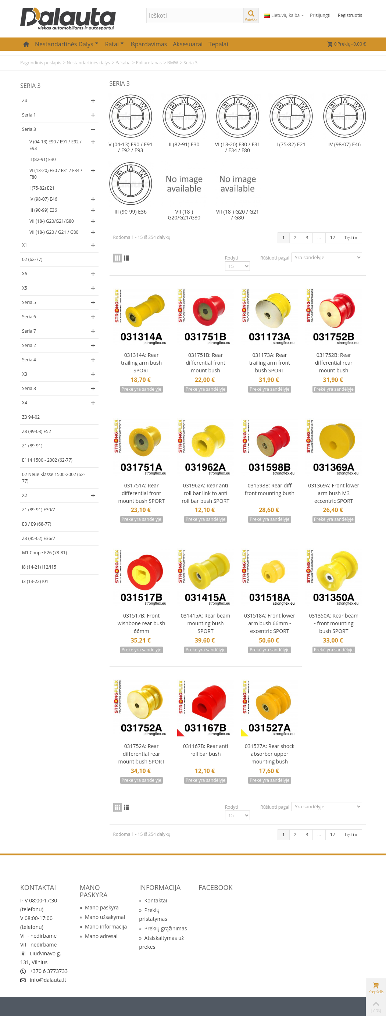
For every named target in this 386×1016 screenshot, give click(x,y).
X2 (24, 495)
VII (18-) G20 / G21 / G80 (53, 232)
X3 (24, 374)
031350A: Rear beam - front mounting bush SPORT (333, 623)
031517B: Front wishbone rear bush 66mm (141, 623)
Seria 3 (29, 129)
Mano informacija (103, 926)
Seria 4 (29, 360)
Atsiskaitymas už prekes (161, 942)
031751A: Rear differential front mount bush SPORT (141, 493)
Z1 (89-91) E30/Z (38, 510)
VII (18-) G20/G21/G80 (51, 221)
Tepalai (218, 44)
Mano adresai (99, 936)
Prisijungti (320, 15)
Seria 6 (29, 317)
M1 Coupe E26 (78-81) (44, 553)
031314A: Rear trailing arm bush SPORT (141, 362)
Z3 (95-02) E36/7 (38, 538)
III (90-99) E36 (43, 210)
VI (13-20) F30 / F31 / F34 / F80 (55, 173)
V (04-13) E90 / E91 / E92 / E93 (55, 145)
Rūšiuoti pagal (274, 258)
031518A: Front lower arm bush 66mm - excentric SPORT (269, 623)
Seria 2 (29, 345)
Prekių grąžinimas (163, 928)
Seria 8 (29, 388)
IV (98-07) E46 (43, 199)
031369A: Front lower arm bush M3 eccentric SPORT (333, 493)
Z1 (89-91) (32, 446)
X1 (24, 245)
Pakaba (123, 63)
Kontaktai (153, 900)
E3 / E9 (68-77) (36, 524)
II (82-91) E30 (42, 159)
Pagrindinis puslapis (40, 63)
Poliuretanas (149, 63)
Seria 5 (29, 302)
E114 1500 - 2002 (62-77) (47, 460)
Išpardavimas (149, 44)
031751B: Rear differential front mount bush (205, 362)
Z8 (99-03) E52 (36, 431)
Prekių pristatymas (153, 914)
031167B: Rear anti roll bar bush (205, 750)
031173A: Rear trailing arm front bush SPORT (269, 362)
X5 (24, 288)
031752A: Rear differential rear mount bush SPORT (141, 754)
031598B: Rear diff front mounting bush (269, 489)
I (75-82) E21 (41, 188)
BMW (172, 63)
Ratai (114, 44)
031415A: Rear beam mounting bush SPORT (205, 623)
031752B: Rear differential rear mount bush (334, 362)
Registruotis (350, 15)
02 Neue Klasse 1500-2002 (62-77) (53, 477)
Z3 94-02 (31, 417)
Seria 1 (29, 115)
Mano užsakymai (102, 916)
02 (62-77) (32, 259)
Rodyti (231, 258)
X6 (24, 274)
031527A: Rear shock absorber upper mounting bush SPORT (269, 758)
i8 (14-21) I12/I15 (39, 567)
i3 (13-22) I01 (35, 581)
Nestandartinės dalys (67, 44)
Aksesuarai (188, 44)
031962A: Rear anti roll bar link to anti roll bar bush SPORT (205, 493)
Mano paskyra (99, 907)
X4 (24, 403)
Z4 (24, 100)
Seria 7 (29, 331)
